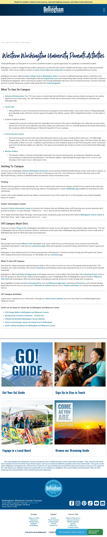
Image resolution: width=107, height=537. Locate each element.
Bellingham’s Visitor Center (91, 215)
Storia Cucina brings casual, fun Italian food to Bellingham (28, 322)
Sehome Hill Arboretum (14, 96)
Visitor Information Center (20, 208)
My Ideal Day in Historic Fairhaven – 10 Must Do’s (24, 316)
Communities (53, 522)
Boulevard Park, (91, 274)
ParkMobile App (72, 189)
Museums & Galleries (43, 285)
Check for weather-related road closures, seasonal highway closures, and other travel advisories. (53, 2)
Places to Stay (34, 518)
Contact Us (53, 525)
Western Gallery (11, 151)
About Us (73, 525)
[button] (95, 532)
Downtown (41, 268)
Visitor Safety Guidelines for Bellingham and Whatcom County (30, 326)
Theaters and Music (71, 285)
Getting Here (34, 522)
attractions (80, 283)
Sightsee (34, 524)
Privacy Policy (73, 527)
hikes (48, 70)
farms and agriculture (32, 283)
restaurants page (38, 246)
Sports (73, 524)
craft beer (55, 255)
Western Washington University (35, 171)
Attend (53, 524)
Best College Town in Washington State (41, 76)
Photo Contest (53, 520)
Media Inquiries (73, 522)
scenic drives (39, 70)
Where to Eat (27, 244)
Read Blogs (34, 525)
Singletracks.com (50, 78)
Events (53, 518)
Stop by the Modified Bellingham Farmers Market (25, 319)
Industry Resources (73, 518)
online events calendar (54, 299)
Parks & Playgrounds (28, 274)
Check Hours (33, 503)
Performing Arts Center (14, 134)
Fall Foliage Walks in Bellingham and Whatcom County (27, 312)
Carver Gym (9, 107)
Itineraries (34, 520)
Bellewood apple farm (57, 283)
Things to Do (21, 228)
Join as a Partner (73, 520)
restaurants (58, 70)
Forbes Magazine (53, 83)
